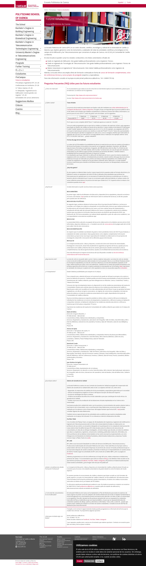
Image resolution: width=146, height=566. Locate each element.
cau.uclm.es (21, 547)
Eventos (19, 109)
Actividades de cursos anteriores (27, 98)
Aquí (82, 196)
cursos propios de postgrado (72, 75)
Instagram (101, 460)
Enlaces (19, 105)
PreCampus (21, 77)
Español (120, 2)
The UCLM (43, 537)
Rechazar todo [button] (89, 561)
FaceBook (84, 460)
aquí (83, 182)
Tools (129, 2)
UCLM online (61, 542)
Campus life (60, 543)
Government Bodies (45, 542)
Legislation (42, 547)
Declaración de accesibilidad (23, 564)
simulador (124, 268)
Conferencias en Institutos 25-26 (27, 85)
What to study (61, 539)
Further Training (23, 66)
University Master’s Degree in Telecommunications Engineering (27, 56)
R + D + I (19, 70)
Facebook (70, 454)
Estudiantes (21, 73)
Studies (59, 537)
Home (46, 10)
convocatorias (108, 224)
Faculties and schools (81, 539)
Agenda (41, 543)
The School (20, 24)
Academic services (62, 547)
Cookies (25, 562)
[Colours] (124, 540)
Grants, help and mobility (64, 544)
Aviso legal (18, 562)
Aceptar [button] (79, 561)
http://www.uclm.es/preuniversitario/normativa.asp (87, 98)
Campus (41, 540)
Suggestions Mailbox (25, 101)
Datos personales (33, 562)
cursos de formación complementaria (113, 73)
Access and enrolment (63, 540)
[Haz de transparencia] (115, 540)
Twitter (96, 460)
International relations (46, 539)
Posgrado (20, 62)
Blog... (18, 112)
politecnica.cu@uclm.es (87, 486)
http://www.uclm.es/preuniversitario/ (86, 95)
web (89, 438)
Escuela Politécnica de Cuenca (56, 2)
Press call (42, 544)
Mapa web (35, 564)
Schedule (60, 545)
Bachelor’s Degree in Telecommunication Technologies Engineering (27, 45)
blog (106, 459)
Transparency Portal (45, 545)
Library (94, 539)
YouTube (90, 460)
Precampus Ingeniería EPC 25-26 (27, 83)
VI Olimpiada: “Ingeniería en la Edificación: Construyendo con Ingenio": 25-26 (26, 93)
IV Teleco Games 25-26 (24, 88)
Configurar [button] (99, 561)
